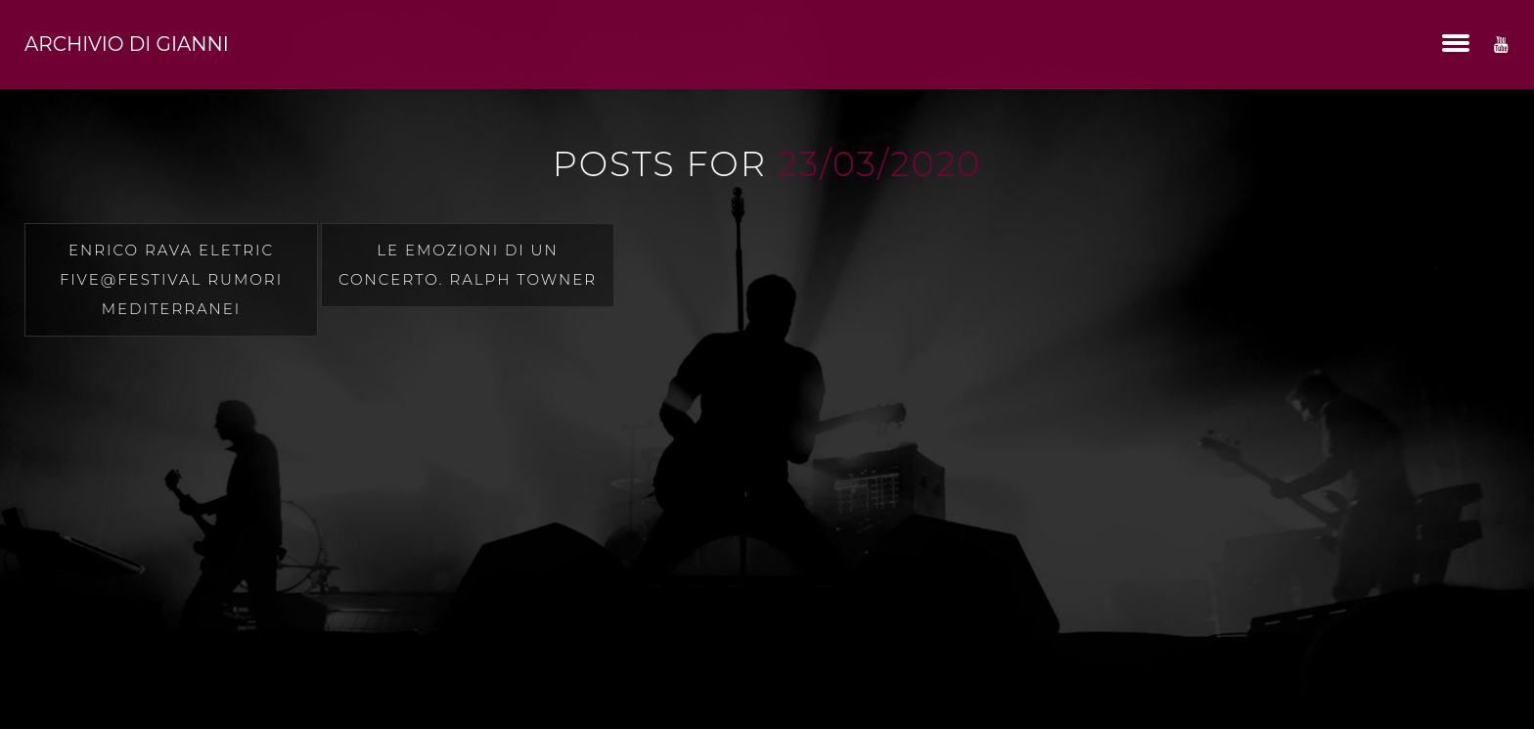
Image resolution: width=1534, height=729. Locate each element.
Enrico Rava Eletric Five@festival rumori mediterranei (171, 279)
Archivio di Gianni (126, 44)
